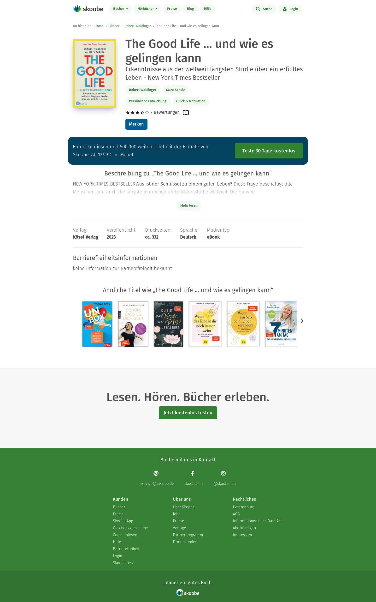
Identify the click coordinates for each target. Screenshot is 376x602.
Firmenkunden (185, 542)
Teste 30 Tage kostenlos (268, 151)
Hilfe (207, 9)
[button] (302, 320)
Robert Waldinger (137, 26)
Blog (190, 9)
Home (99, 26)
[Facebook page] (194, 478)
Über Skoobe (184, 507)
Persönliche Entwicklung (147, 101)
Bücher (119, 9)
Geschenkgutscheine (130, 528)
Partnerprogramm (188, 535)
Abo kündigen (244, 528)
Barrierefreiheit (126, 549)
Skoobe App (123, 521)
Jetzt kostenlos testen (188, 412)
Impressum (242, 535)
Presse (178, 521)
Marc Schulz (175, 90)
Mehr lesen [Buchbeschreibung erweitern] (189, 206)
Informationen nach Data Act (257, 521)
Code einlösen (125, 535)
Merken (136, 124)
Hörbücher (146, 9)
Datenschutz (243, 507)
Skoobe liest (123, 562)
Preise (172, 9)
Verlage (179, 528)
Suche (264, 8)
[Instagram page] (225, 478)
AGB (236, 514)
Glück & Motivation (190, 101)
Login (290, 8)
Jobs (176, 514)
